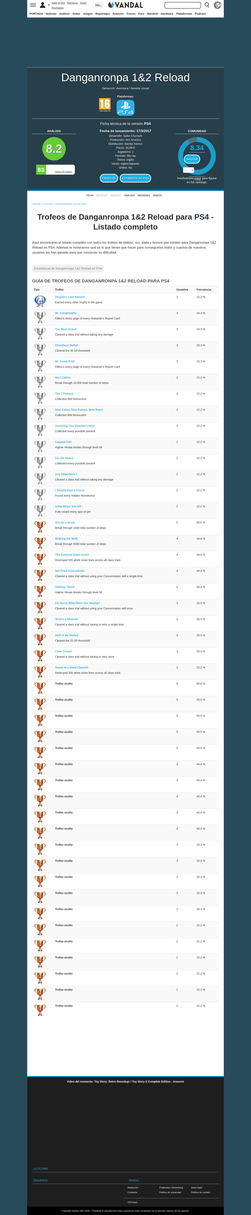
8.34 (197, 148)
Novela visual (140, 88)
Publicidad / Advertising (171, 1187)
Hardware (167, 13)
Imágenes (144, 195)
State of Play (58, 3)
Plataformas (184, 13)
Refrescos (72, 3)
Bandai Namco (134, 143)
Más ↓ (98, 5)
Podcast (200, 13)
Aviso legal (196, 1187)
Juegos (88, 13)
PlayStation (58, 8)
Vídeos (157, 195)
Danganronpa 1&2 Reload (125, 77)
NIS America (133, 139)
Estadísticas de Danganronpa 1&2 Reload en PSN (68, 268)
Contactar (132, 1192)
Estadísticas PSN (135, 178)
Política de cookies (200, 1192)
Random (152, 13)
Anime (83, 3)
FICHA (90, 195)
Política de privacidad (170, 1192)
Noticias (51, 13)
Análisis (64, 13)
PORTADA (36, 13)
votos (197, 179)
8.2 (54, 148)
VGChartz (132, 1202)
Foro (141, 13)
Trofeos (109, 178)
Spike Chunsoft (132, 135)
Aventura (122, 88)
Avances (118, 13)
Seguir (192, 159)
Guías (76, 13)
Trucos (131, 13)
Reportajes (102, 13)
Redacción (132, 1187)
